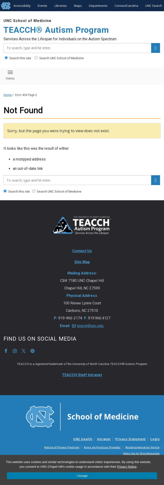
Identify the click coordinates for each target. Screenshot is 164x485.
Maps (78, 6)
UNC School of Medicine (27, 20)
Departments (98, 6)
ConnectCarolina (126, 6)
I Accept (82, 476)
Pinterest (32, 351)
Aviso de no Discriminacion (141, 453)
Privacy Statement (130, 439)
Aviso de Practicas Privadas (102, 447)
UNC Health (82, 439)
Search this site (18, 58)
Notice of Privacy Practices (61, 447)
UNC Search (153, 6)
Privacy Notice (126, 466)
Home (8, 95)
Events (42, 6)
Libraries (61, 6)
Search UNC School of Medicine (59, 58)
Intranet (104, 439)
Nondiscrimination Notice (142, 447)
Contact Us (82, 251)
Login (155, 439)
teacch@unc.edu (90, 326)
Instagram (14, 351)
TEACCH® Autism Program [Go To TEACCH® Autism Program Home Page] (56, 30)
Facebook (6, 351)
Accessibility (22, 6)
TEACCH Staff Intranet (82, 375)
